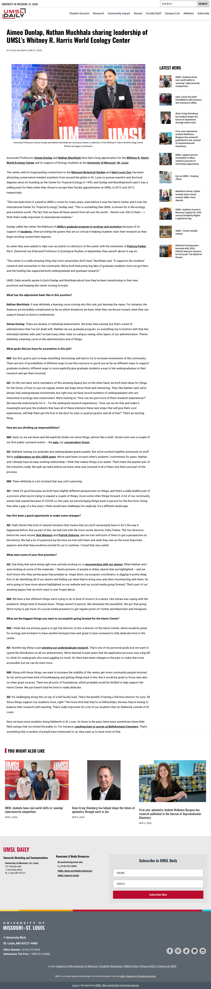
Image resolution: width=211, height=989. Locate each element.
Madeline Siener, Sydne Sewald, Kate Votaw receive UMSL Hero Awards (187, 196)
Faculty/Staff (153, 13)
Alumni (138, 13)
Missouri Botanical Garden (88, 172)
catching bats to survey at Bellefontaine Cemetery (106, 726)
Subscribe (203, 13)
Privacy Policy (148, 966)
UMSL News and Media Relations (75, 871)
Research (98, 13)
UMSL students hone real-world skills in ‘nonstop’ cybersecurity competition (187, 81)
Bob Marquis (44, 535)
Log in (75, 985)
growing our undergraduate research (65, 647)
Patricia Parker (136, 246)
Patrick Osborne (68, 535)
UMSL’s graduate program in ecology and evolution (89, 226)
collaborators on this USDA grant (35, 456)
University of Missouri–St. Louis (107, 162)
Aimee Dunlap (43, 157)
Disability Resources (111, 966)
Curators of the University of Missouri (77, 966)
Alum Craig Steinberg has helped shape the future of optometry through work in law (186, 118)
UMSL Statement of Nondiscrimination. (138, 976)
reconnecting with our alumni (104, 564)
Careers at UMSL (167, 966)
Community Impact (119, 13)
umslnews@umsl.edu (71, 862)
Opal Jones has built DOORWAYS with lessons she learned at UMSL (188, 100)
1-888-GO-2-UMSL (40, 954)
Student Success (79, 13)
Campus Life (172, 13)
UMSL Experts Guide (68, 875)
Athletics (188, 13)
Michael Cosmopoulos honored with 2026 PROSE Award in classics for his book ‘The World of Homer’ (188, 251)
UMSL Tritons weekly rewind (186, 232)
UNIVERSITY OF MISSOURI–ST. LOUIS (20, 4)
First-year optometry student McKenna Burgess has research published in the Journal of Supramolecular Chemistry (188, 139)
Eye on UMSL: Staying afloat (186, 177)
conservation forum (76, 442)
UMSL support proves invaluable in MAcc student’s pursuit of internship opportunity (187, 159)
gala (55, 442)
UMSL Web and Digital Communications (117, 985)
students (26, 231)
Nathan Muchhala (69, 157)
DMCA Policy (131, 966)
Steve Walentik (18, 50)
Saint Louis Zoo (121, 172)
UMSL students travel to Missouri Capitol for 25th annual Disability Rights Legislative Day (188, 214)
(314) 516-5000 (31, 949)
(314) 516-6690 (68, 866)
